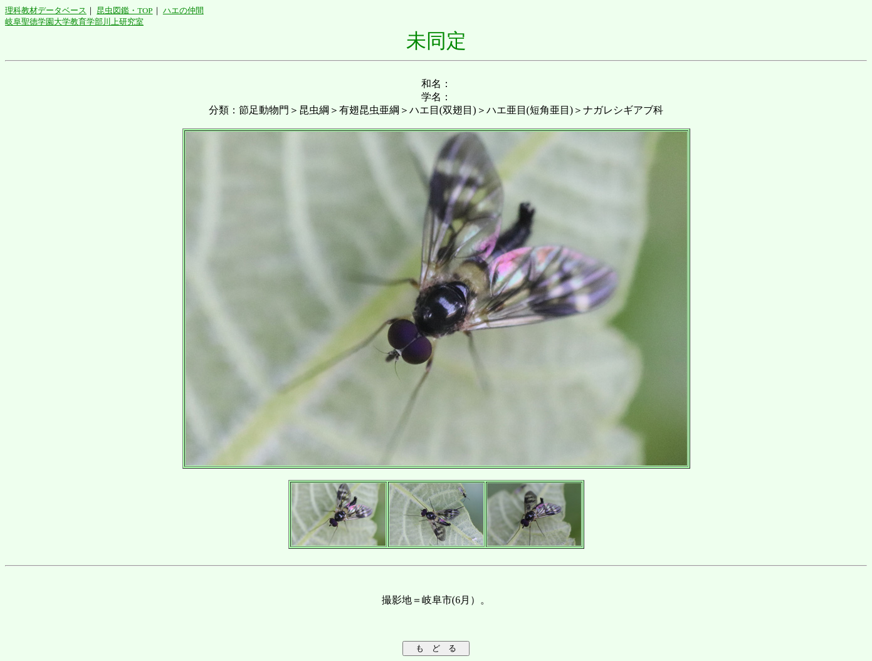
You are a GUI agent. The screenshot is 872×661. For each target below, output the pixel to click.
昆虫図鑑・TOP (124, 10)
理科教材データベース (46, 10)
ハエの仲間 (183, 10)
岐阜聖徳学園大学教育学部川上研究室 (74, 21)
